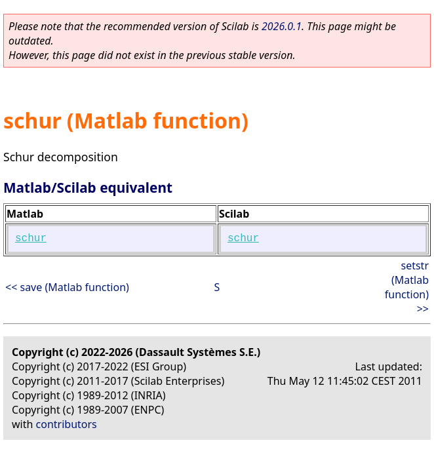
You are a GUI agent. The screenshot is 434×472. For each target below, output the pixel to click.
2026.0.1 (282, 26)
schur (31, 239)
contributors (66, 424)
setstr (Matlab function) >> (407, 287)
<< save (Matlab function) (67, 287)
